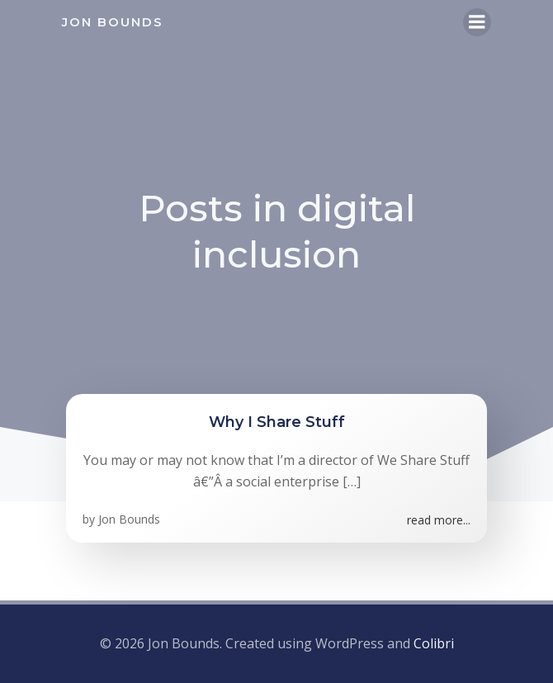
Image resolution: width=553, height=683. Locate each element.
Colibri (434, 643)
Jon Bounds (129, 519)
